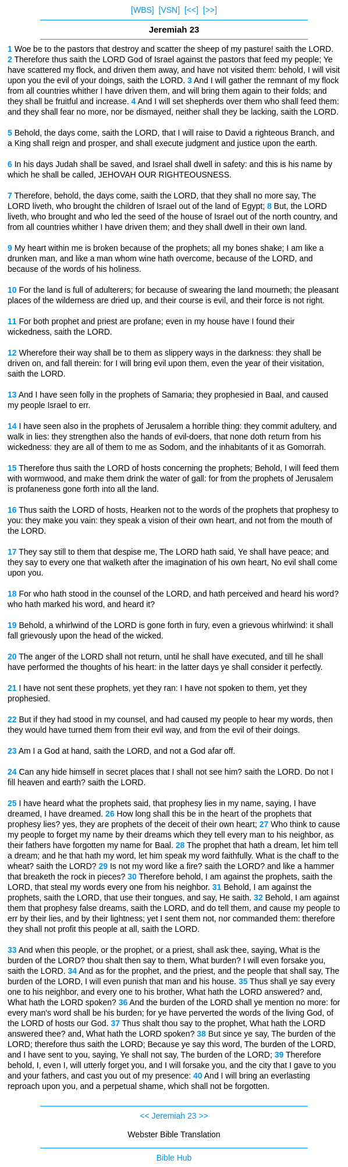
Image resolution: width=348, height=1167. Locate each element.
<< (144, 1115)
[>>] (210, 10)
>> (203, 1115)
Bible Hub (174, 1157)
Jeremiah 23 (173, 1115)
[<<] (191, 10)
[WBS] (142, 10)
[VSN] (169, 10)
